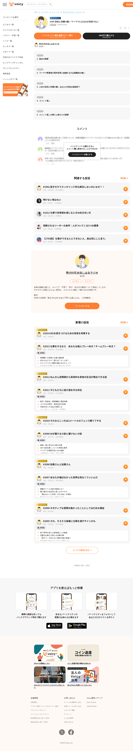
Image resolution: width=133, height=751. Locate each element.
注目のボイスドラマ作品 (13, 57)
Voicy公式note (92, 706)
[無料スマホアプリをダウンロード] (15, 89)
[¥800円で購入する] (106, 36)
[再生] (125, 189)
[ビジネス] (75, 281)
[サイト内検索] (50, 5)
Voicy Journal (91, 702)
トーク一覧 (7, 41)
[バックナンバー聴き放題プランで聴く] (57, 36)
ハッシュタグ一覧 (10, 79)
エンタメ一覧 (8, 46)
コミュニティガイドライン (40, 714)
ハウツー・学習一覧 (11, 35)
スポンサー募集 (69, 710)
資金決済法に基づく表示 (39, 722)
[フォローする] (82, 306)
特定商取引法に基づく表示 (40, 718)
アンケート (68, 714)
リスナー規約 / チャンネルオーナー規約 (44, 706)
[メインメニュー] (5, 4)
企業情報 (34, 702)
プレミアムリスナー (11, 68)
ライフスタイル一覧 (11, 30)
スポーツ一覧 (8, 52)
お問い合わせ (68, 722)
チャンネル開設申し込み (72, 702)
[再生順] (124, 178)
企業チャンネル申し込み (72, 706)
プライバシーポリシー (38, 710)
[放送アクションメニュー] (128, 28)
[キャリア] (88, 281)
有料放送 (6, 74)
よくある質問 (68, 718)
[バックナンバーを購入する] (82, 154)
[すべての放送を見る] (82, 550)
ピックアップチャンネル (13, 63)
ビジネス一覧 (8, 24)
